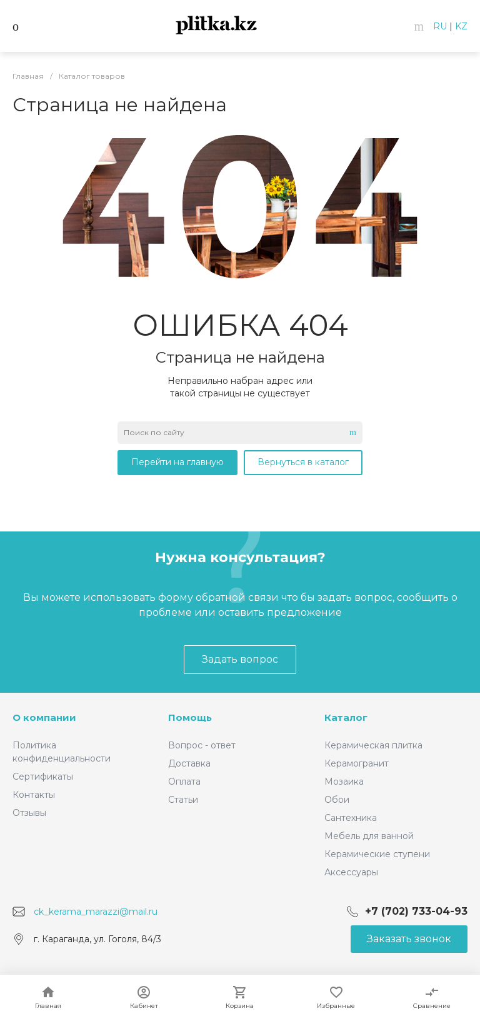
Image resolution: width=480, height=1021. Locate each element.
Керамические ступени (377, 854)
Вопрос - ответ (202, 745)
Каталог (346, 717)
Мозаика (344, 781)
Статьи (183, 799)
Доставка (189, 763)
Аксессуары (351, 872)
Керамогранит (356, 763)
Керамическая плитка (373, 745)
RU (440, 26)
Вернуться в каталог (303, 462)
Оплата (184, 781)
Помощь (190, 717)
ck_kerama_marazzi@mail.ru (96, 911)
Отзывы (29, 812)
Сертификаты (42, 776)
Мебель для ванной (369, 836)
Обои (336, 799)
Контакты (33, 794)
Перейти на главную (177, 462)
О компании (44, 717)
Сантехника (350, 817)
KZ (461, 26)
